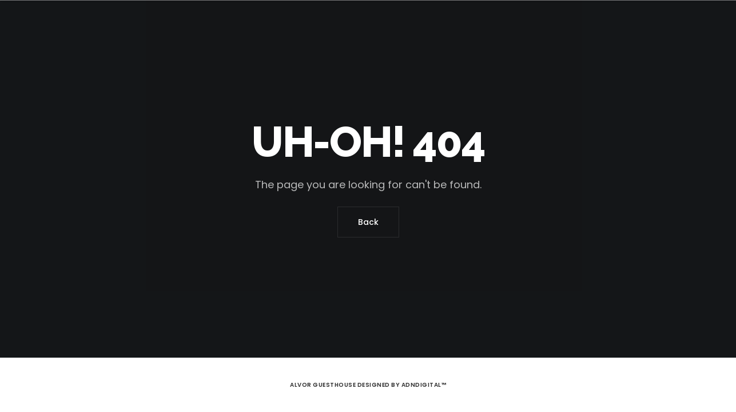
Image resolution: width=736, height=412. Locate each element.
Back (368, 222)
